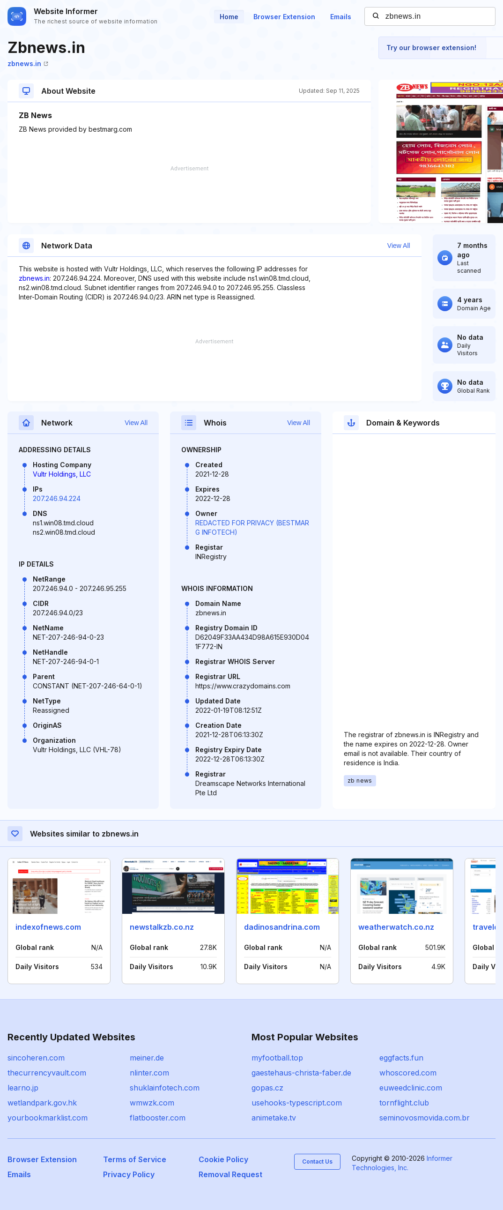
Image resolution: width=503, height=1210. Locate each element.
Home (229, 17)
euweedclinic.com (410, 1087)
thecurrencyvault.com (46, 1072)
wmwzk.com (152, 1102)
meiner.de (147, 1057)
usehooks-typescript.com (297, 1102)
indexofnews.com (48, 927)
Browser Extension (284, 17)
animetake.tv (274, 1117)
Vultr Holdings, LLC (62, 474)
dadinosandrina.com (282, 927)
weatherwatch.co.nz (396, 927)
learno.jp (22, 1087)
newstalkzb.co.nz (162, 927)
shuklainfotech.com (165, 1087)
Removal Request (230, 1174)
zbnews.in (27, 63)
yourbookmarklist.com (47, 1117)
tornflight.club (404, 1102)
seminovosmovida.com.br (424, 1117)
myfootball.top (277, 1057)
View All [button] (398, 245)
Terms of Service (134, 1159)
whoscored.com (407, 1072)
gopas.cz (267, 1087)
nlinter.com (149, 1072)
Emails (340, 17)
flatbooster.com (157, 1117)
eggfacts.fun (401, 1057)
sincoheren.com (36, 1057)
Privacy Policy (129, 1174)
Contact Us (317, 1161)
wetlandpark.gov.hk (42, 1102)
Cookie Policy (223, 1159)
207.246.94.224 (57, 498)
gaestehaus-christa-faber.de (301, 1072)
